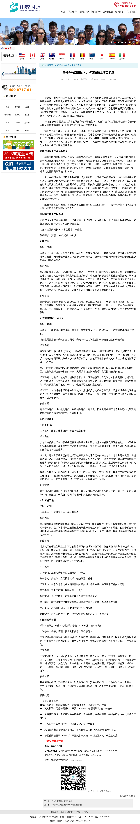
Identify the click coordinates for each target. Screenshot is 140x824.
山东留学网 (83, 755)
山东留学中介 (93, 79)
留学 (51, 755)
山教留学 (59, 65)
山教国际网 (70, 755)
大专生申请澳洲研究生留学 (62, 801)
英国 (42, 59)
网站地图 (54, 812)
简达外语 (132, 796)
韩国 (17, 131)
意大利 (122, 59)
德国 (82, 59)
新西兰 (92, 59)
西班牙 (112, 59)
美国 (22, 59)
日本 (102, 59)
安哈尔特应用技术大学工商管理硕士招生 (67, 805)
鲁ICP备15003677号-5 (58, 821)
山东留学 (92, 755)
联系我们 (77, 812)
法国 (72, 59)
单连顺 (70, 812)
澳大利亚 (52, 59)
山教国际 (49, 65)
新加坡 (62, 59)
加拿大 (32, 59)
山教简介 (85, 812)
